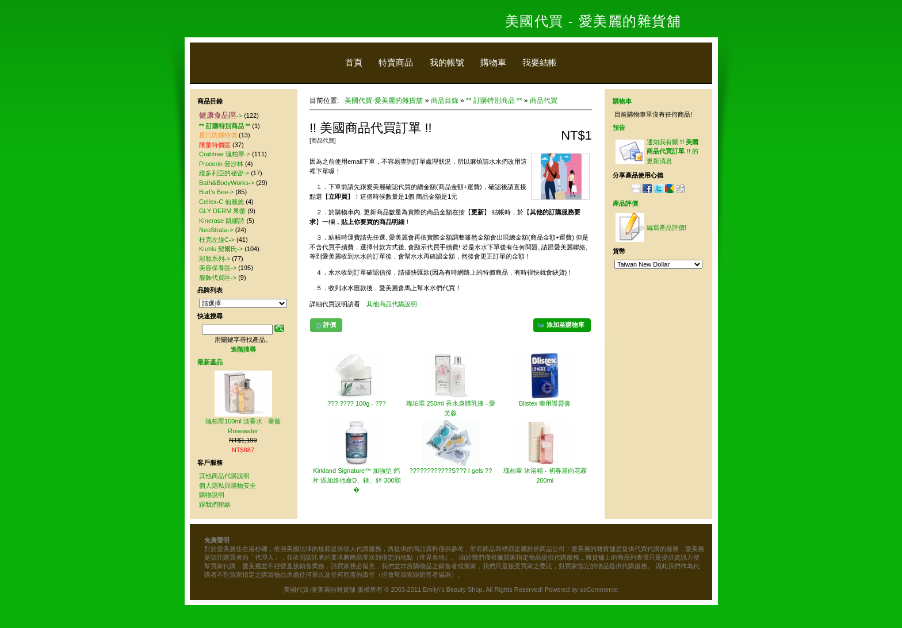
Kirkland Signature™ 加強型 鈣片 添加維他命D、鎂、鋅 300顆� (356, 480)
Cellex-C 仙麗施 (221, 201)
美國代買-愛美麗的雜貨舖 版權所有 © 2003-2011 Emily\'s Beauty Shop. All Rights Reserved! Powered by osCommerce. (451, 589)
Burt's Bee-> (216, 191)
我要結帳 (539, 62)
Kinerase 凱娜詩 (221, 220)
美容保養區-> (217, 267)
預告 (619, 127)
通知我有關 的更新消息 (672, 151)
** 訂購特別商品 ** (494, 101)
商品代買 (543, 101)
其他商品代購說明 (391, 303)
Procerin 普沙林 (221, 163)
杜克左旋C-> (217, 239)
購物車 (493, 62)
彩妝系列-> (214, 258)
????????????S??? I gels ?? (451, 470)
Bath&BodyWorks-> (226, 182)
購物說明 (211, 494)
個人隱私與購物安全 (227, 485)
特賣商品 (396, 62)
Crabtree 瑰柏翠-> (224, 154)
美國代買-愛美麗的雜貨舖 (384, 101)
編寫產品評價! (666, 227)
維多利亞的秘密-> (224, 172)
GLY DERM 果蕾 (222, 210)
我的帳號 (447, 62)
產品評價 (625, 203)
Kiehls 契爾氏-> (221, 248)
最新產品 (210, 362)
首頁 (353, 62)
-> (220, 115)
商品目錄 (444, 101)
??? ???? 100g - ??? (356, 403)
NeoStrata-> (216, 229)
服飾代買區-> (217, 277)
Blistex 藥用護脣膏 (545, 403)
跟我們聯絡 (215, 504)
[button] (562, 325)
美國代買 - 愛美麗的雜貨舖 (593, 21)
